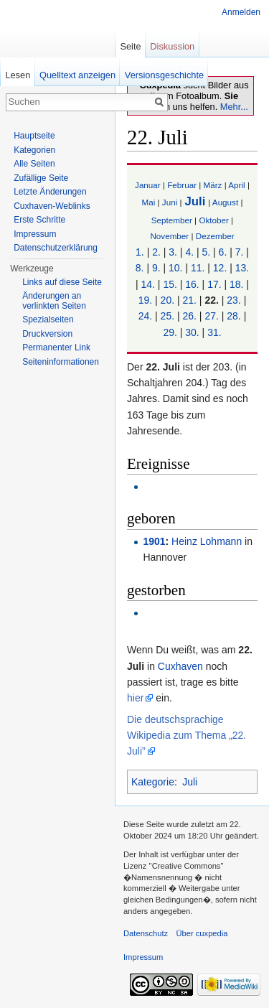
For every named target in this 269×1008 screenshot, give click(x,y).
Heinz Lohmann (206, 541)
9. (156, 268)
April (236, 185)
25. (167, 316)
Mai (149, 202)
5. (206, 252)
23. (233, 300)
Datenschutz (145, 933)
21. (190, 300)
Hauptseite (34, 136)
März (213, 185)
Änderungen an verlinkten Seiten (54, 301)
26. (190, 316)
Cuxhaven (180, 666)
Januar (148, 185)
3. (173, 252)
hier (135, 698)
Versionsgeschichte (164, 75)
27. (211, 316)
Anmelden (241, 12)
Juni (169, 202)
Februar (182, 185)
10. (175, 268)
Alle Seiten (34, 164)
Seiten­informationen (60, 362)
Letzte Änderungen (50, 192)
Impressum (35, 234)
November (169, 236)
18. (236, 284)
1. (140, 252)
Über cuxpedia (201, 933)
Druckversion (47, 334)
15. (169, 284)
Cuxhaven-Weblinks (52, 206)
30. (192, 332)
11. (197, 268)
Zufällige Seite (41, 178)
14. (147, 284)
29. (169, 332)
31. (214, 332)
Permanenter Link (56, 347)
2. (156, 252)
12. (220, 268)
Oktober (213, 220)
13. (242, 268)
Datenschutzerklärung (56, 248)
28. (233, 316)
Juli (194, 201)
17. (214, 284)
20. (167, 300)
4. (189, 252)
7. (239, 252)
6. (223, 252)
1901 (154, 541)
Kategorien (34, 150)
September (171, 220)
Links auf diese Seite (62, 282)
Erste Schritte (39, 220)
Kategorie (152, 782)
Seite (130, 46)
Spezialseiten (47, 319)
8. (140, 268)
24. (145, 316)
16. (192, 284)
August (225, 202)
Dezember (215, 236)
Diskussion (172, 46)
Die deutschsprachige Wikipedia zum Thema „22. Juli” (186, 735)
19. (145, 300)
